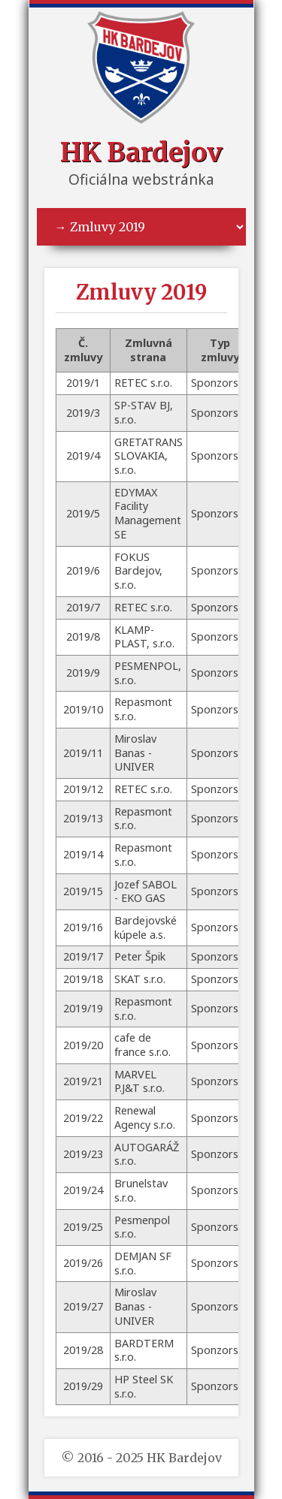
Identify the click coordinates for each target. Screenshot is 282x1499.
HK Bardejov (141, 152)
